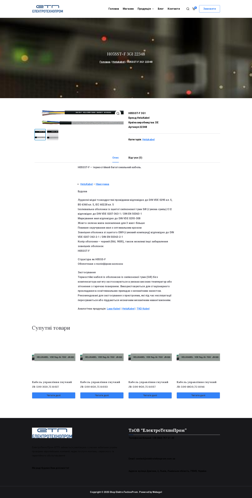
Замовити (209, 8)
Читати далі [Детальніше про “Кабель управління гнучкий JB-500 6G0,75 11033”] (102, 395)
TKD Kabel (143, 308)
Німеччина (102, 184)
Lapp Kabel (113, 308)
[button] (152, 9)
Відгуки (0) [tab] (135, 157)
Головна (113, 8)
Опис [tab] (115, 157)
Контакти (174, 8)
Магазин (128, 8)
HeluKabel (143, 117)
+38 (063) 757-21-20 (163, 438)
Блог (161, 8)
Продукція (146, 9)
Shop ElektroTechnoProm (124, 492)
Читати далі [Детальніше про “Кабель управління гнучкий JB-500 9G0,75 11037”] (150, 395)
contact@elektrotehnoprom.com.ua (155, 458)
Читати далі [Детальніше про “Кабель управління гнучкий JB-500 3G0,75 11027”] (54, 395)
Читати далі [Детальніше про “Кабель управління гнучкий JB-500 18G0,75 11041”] (198, 395)
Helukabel (118, 61)
